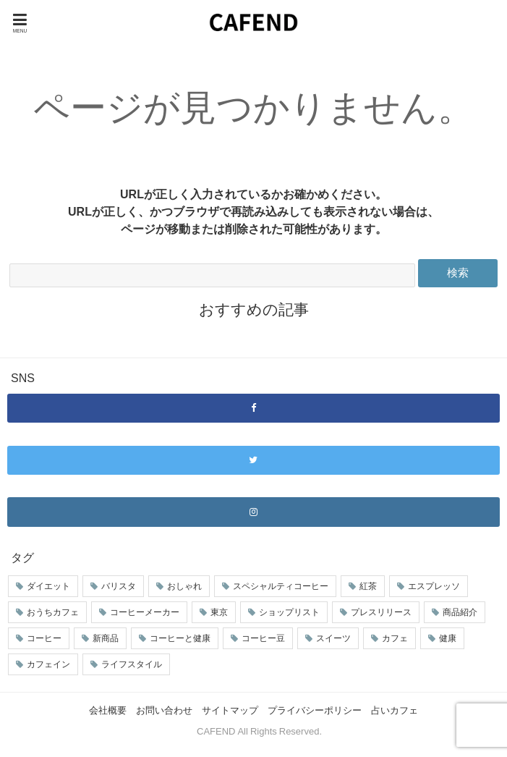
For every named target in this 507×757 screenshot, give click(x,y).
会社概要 (108, 710)
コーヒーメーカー (144, 612)
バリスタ (118, 586)
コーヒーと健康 (180, 638)
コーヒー (44, 638)
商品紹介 (460, 612)
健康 (447, 638)
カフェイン (48, 664)
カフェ (395, 638)
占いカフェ (394, 710)
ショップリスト (289, 612)
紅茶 (368, 586)
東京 (219, 612)
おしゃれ (184, 586)
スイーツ (333, 638)
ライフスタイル (131, 664)
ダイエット (48, 586)
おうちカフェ (53, 612)
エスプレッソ (434, 586)
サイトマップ (230, 710)
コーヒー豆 (263, 638)
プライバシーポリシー (315, 710)
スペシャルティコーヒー (280, 586)
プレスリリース (381, 612)
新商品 (106, 638)
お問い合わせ (164, 710)
